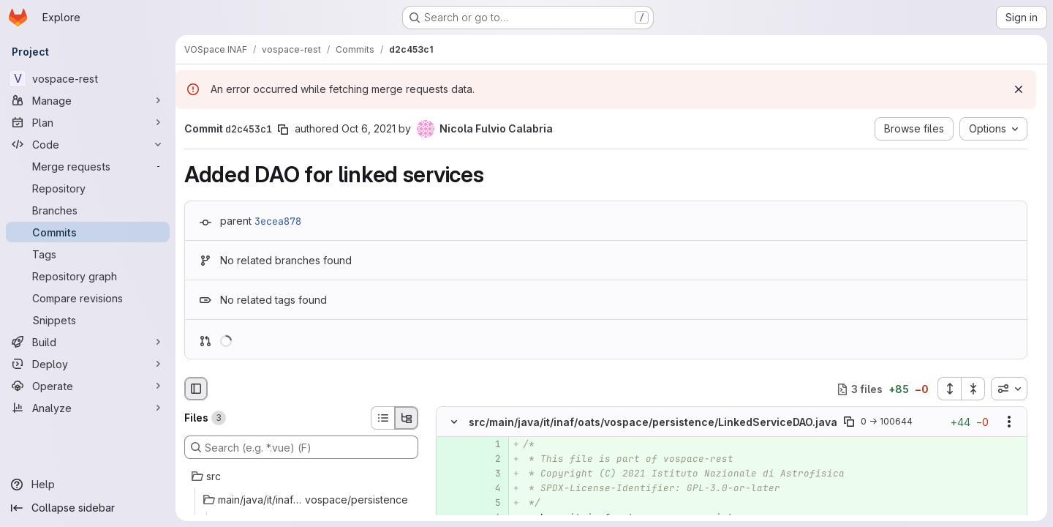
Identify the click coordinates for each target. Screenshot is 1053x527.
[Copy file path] (849, 422)
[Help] (88, 484)
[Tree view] (406, 418)
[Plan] (88, 122)
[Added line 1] (488, 445)
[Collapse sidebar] (88, 508)
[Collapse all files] (973, 388)
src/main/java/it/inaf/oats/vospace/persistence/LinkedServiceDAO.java (653, 422)
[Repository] (88, 188)
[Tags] (88, 254)
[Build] (88, 342)
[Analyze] (88, 407)
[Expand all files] (949, 388)
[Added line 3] (488, 474)
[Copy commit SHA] (283, 129)
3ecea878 (277, 221)
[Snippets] (88, 320)
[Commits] (88, 232)
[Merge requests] (88, 166)
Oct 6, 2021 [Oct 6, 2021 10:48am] (368, 128)
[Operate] (88, 385)
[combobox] (1009, 388)
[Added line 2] (488, 459)
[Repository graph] (88, 276)
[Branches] (88, 210)
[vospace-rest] (88, 78)
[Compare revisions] (88, 298)
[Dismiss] (1018, 89)
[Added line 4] (488, 489)
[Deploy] (88, 364)
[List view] (382, 418)
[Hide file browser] (196, 388)
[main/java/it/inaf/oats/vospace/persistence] (301, 500)
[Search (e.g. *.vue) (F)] (301, 447)
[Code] (88, 144)
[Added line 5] (488, 503)
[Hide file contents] (454, 422)
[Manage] (88, 100)
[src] (301, 476)
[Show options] (1009, 422)
